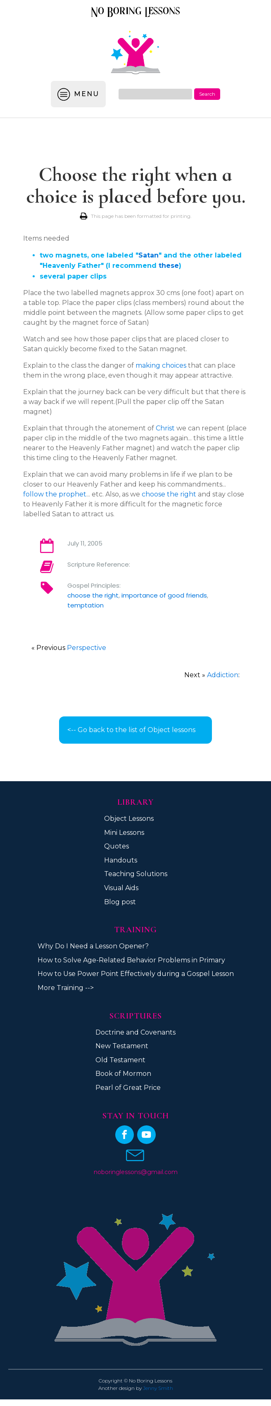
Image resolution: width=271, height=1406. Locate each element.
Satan (148, 255)
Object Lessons (129, 818)
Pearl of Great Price (128, 1088)
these (169, 265)
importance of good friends (164, 595)
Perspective (86, 648)
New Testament (121, 1046)
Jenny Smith (158, 1388)
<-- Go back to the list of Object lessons (131, 730)
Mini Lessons (124, 833)
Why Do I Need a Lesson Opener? (93, 946)
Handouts (120, 860)
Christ (165, 428)
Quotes (116, 846)
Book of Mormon (123, 1074)
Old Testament (120, 1060)
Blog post (120, 902)
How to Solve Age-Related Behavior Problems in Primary (131, 960)
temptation (85, 605)
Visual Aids (121, 888)
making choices (161, 365)
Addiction (222, 675)
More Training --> (66, 988)
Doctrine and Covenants (135, 1032)
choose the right (169, 494)
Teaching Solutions (135, 874)
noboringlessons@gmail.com (136, 1172)
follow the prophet (54, 494)
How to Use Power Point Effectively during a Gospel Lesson (136, 974)
